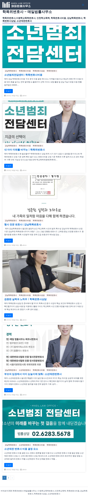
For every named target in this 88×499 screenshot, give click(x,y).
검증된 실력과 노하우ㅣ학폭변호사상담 (25, 299)
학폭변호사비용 (25, 71)
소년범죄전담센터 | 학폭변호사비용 (23, 75)
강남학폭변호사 (11, 71)
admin (24, 96)
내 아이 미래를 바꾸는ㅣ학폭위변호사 (24, 149)
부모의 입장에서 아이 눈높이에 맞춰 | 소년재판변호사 (33, 374)
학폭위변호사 (52, 71)
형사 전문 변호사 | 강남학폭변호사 (22, 224)
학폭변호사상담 (39, 71)
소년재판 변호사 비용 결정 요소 (21, 449)
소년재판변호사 (25, 370)
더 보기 (8, 91)
